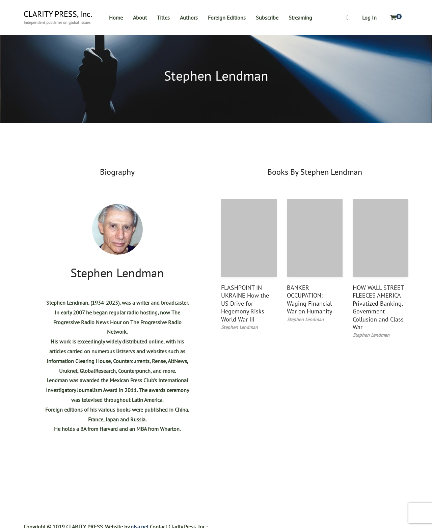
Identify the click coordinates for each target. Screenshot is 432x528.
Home (116, 17)
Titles (163, 17)
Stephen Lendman (117, 273)
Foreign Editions (227, 17)
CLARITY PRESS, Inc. (58, 14)
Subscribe (267, 17)
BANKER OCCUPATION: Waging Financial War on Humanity (309, 299)
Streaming (300, 17)
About (140, 17)
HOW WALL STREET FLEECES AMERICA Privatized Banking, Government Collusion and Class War (378, 307)
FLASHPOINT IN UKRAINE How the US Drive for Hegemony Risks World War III (245, 303)
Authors (189, 17)
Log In (369, 17)
